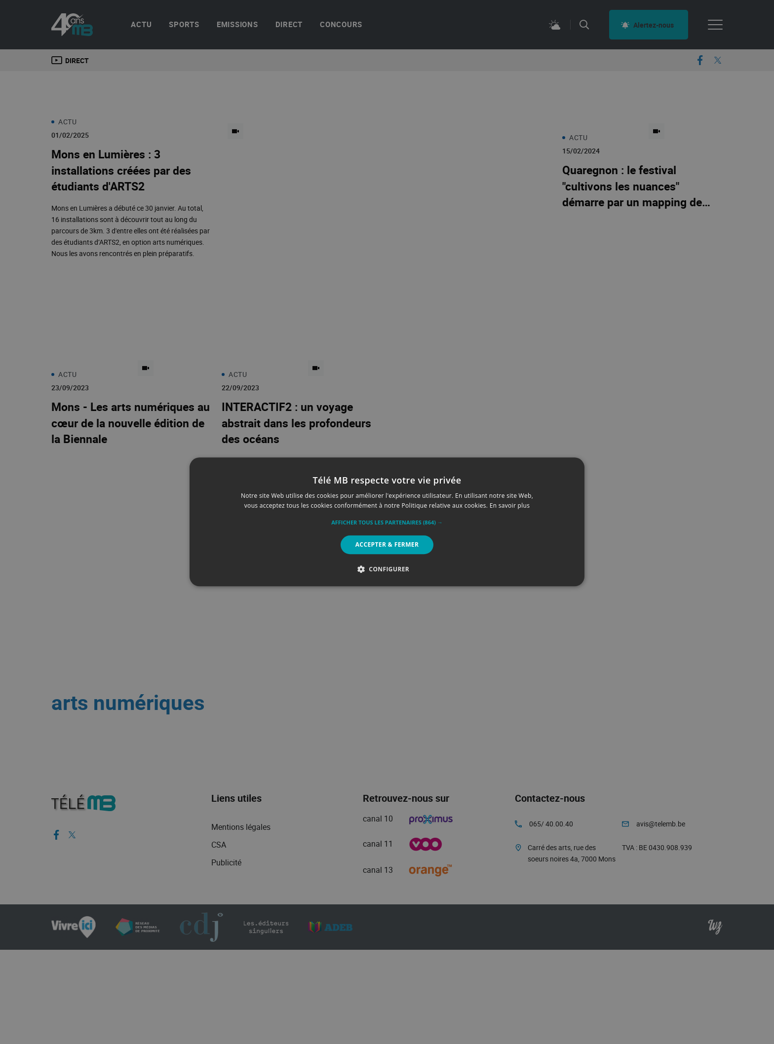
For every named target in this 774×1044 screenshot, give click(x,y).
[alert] (387, 522)
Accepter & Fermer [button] (387, 544)
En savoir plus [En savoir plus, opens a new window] (510, 506)
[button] (387, 522)
